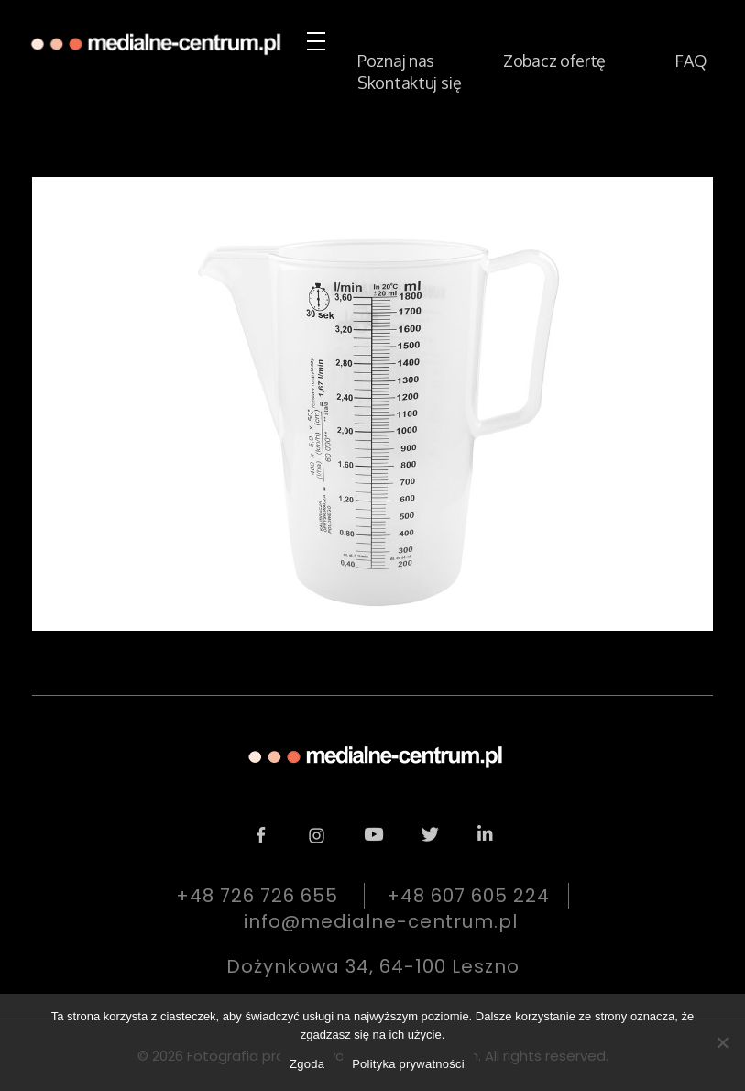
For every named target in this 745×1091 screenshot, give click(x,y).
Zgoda (307, 1064)
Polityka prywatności (408, 1064)
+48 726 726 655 (257, 896)
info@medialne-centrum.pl (381, 921)
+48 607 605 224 (468, 896)
